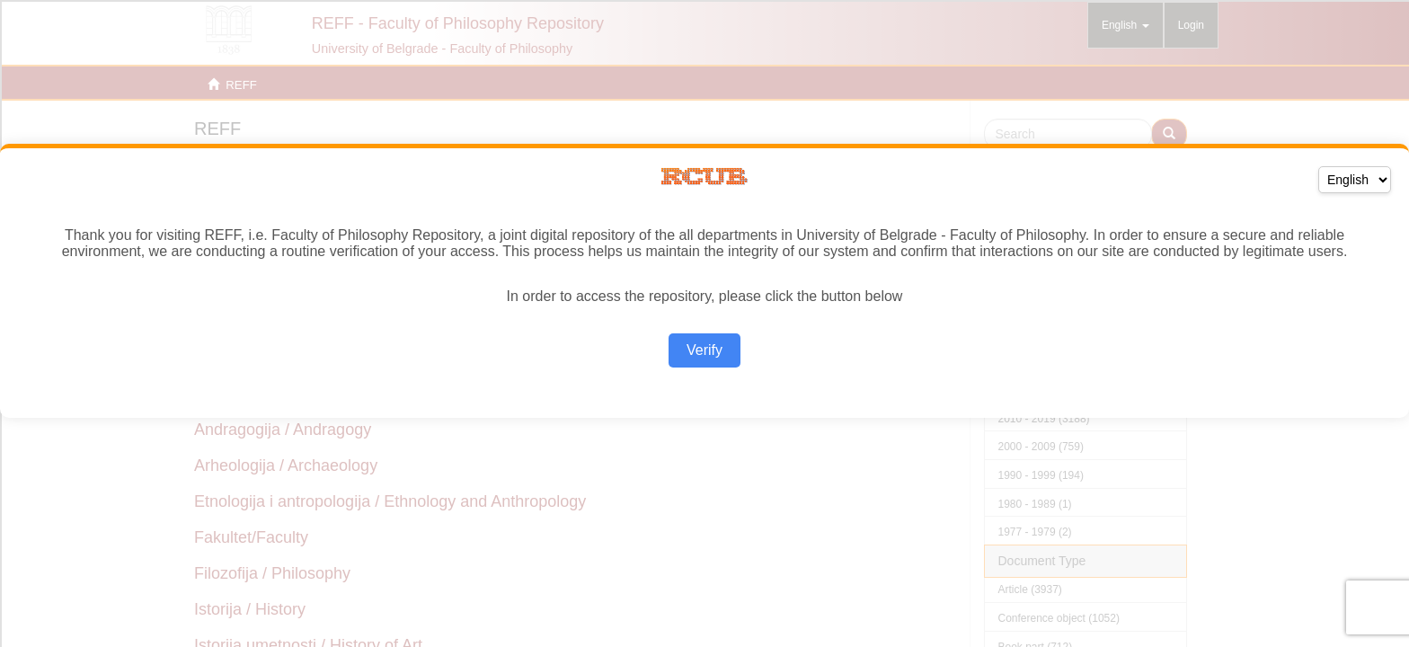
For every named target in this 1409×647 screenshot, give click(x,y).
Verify (704, 350)
